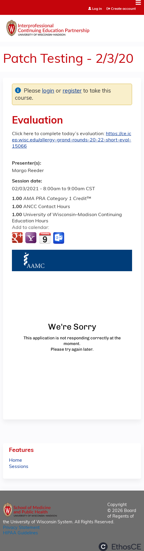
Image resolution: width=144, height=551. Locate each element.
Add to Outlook (59, 238)
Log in (97, 9)
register (72, 91)
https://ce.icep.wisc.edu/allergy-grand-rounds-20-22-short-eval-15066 (71, 140)
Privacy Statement (21, 528)
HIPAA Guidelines (20, 533)
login (48, 91)
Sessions (18, 466)
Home (15, 460)
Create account (123, 9)
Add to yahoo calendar (31, 238)
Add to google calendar (18, 238)
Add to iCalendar (45, 238)
